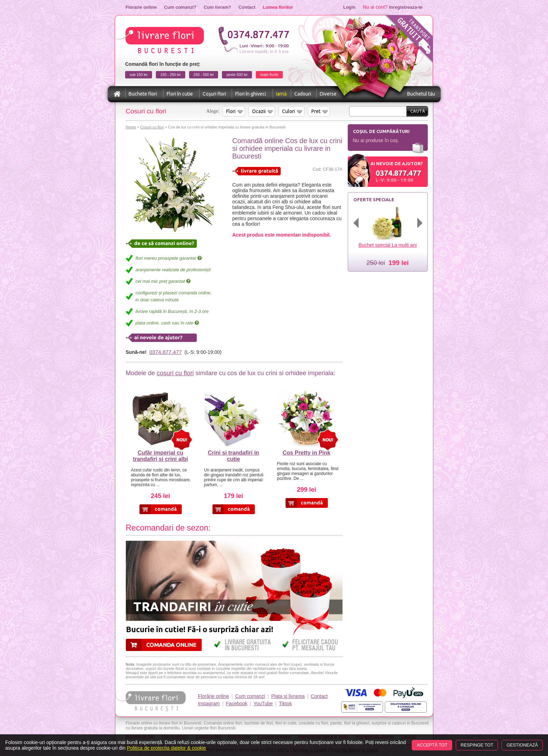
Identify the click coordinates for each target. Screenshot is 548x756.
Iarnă (281, 94)
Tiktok (285, 703)
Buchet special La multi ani (388, 245)
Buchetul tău (421, 94)
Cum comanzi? (180, 7)
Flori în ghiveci (250, 94)
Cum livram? (217, 7)
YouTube (263, 703)
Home (131, 127)
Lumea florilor (278, 7)
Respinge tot (477, 745)
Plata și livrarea (288, 696)
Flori (231, 111)
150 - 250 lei (170, 74)
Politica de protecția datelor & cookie (166, 748)
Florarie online (141, 7)
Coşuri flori (214, 94)
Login (349, 7)
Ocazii (259, 111)
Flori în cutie (180, 94)
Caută (417, 111)
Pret (315, 111)
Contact (246, 7)
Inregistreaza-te (406, 7)
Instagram (208, 703)
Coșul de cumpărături (381, 131)
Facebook (236, 703)
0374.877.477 (165, 352)
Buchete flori (143, 94)
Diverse (328, 94)
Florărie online (213, 696)
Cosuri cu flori (152, 127)
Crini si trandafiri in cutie (233, 456)
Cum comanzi (250, 696)
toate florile (269, 74)
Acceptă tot (432, 745)
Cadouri (302, 94)
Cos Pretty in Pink (307, 453)
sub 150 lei (138, 74)
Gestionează (522, 745)
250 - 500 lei (204, 74)
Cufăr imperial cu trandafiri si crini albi (160, 456)
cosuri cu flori (175, 373)
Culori (288, 111)
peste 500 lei (236, 74)
